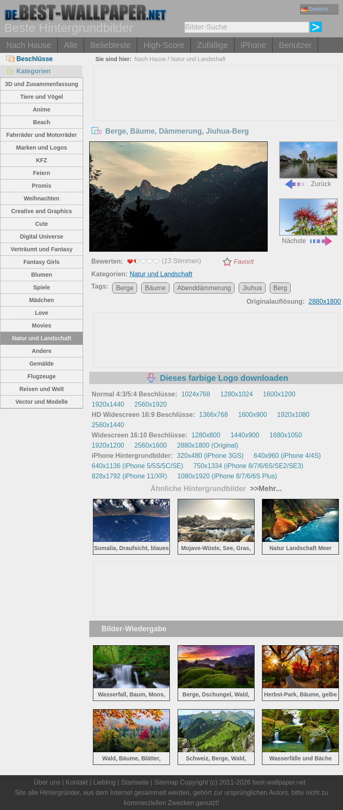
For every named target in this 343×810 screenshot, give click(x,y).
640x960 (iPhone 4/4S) (287, 455)
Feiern (41, 173)
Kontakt (76, 782)
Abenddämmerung (204, 287)
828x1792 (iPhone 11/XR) (129, 476)
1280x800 (206, 435)
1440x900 (244, 435)
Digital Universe (41, 236)
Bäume (155, 287)
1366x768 (213, 414)
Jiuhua (252, 287)
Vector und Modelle (41, 401)
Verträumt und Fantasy (42, 249)
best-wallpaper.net (279, 782)
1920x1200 (108, 445)
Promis (41, 185)
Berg (280, 287)
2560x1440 (108, 424)
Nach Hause (28, 45)
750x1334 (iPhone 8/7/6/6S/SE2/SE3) (248, 465)
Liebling (104, 782)
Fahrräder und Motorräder (41, 135)
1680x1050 (285, 435)
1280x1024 (236, 394)
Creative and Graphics (41, 211)
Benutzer (295, 45)
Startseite (135, 782)
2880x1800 (325, 301)
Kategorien (28, 71)
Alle (70, 45)
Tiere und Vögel (41, 96)
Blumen (41, 274)
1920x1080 (293, 414)
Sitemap (166, 782)
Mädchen (41, 300)
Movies (41, 325)
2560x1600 (150, 445)
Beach (41, 122)
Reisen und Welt (41, 389)
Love (41, 312)
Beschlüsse (29, 58)
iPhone (253, 45)
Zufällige (212, 45)
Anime (41, 109)
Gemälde (41, 363)
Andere (41, 351)
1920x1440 (108, 404)
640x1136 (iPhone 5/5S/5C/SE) (137, 465)
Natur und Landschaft (41, 338)
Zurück (308, 164)
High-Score (163, 45)
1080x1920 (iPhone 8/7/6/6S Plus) (227, 476)
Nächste (308, 221)
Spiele (41, 287)
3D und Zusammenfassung (41, 84)
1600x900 (252, 414)
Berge (124, 287)
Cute (41, 224)
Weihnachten (41, 198)
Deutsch (314, 9)
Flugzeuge (41, 376)
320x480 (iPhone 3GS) (210, 455)
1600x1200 (279, 394)
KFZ (41, 160)
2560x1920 (150, 404)
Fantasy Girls (41, 262)
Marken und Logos (41, 147)
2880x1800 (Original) (207, 445)
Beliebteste (110, 45)
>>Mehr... (265, 489)
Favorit (244, 261)
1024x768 (195, 394)
